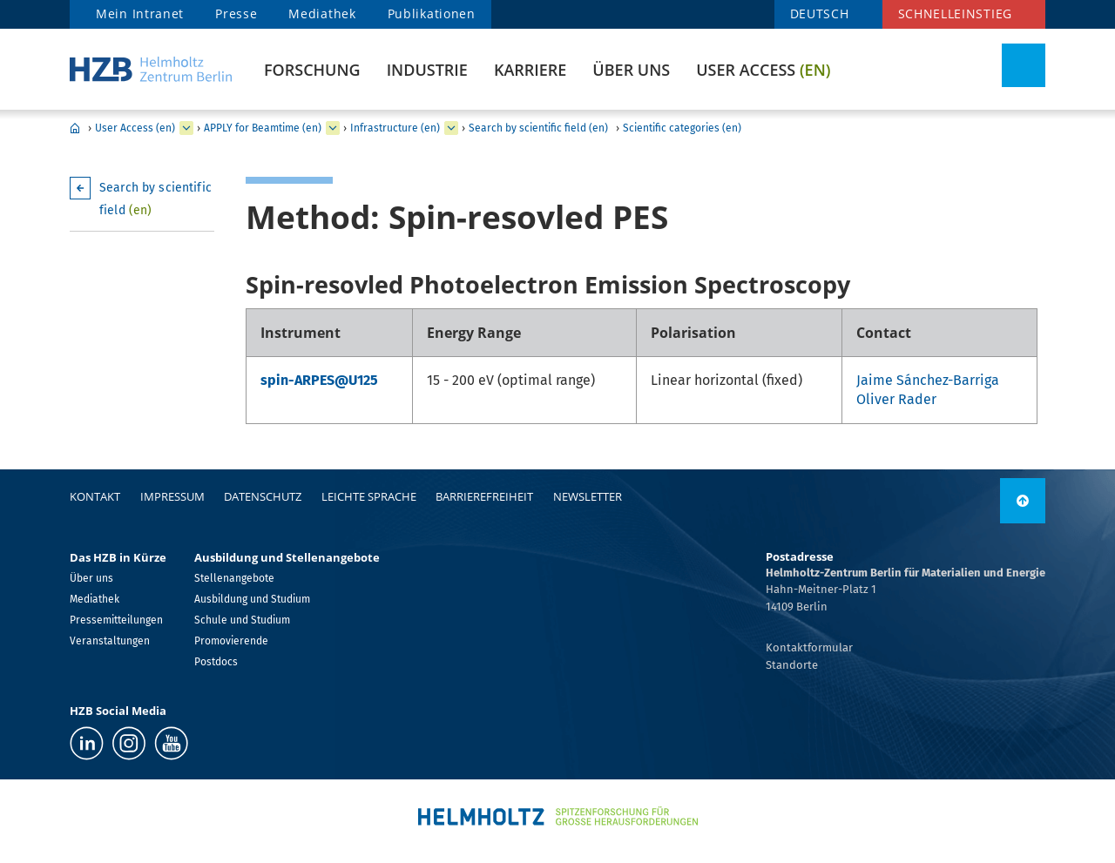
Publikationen (432, 13)
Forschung (312, 69)
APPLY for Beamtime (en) (262, 128)
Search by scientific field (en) (538, 128)
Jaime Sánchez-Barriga (927, 380)
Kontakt (95, 496)
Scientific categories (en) (682, 128)
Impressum (172, 496)
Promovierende (231, 641)
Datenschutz (262, 496)
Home (75, 128)
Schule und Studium (242, 620)
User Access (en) (135, 128)
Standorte (792, 664)
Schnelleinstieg (955, 13)
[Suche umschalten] (1023, 65)
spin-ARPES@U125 (319, 380)
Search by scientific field (155, 199)
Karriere (530, 69)
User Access (763, 69)
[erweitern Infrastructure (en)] (451, 128)
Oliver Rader (896, 399)
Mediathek (321, 13)
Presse (236, 13)
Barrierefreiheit (484, 496)
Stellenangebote (234, 578)
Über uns (631, 69)
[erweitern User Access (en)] (186, 128)
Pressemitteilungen (116, 620)
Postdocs (216, 662)
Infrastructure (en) (395, 128)
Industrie (427, 69)
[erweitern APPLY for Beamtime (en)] (333, 128)
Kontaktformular (809, 647)
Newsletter (587, 496)
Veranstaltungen (110, 641)
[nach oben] (1022, 500)
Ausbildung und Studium (252, 599)
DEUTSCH (819, 13)
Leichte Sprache (368, 496)
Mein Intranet (140, 13)
